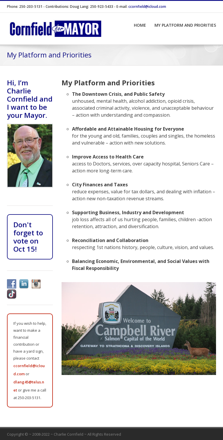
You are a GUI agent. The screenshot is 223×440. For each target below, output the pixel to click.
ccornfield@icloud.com (147, 6)
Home (140, 25)
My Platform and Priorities (185, 25)
